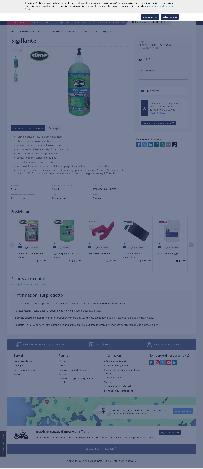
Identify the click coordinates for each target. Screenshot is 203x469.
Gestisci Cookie (150, 16)
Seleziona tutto (170, 16)
